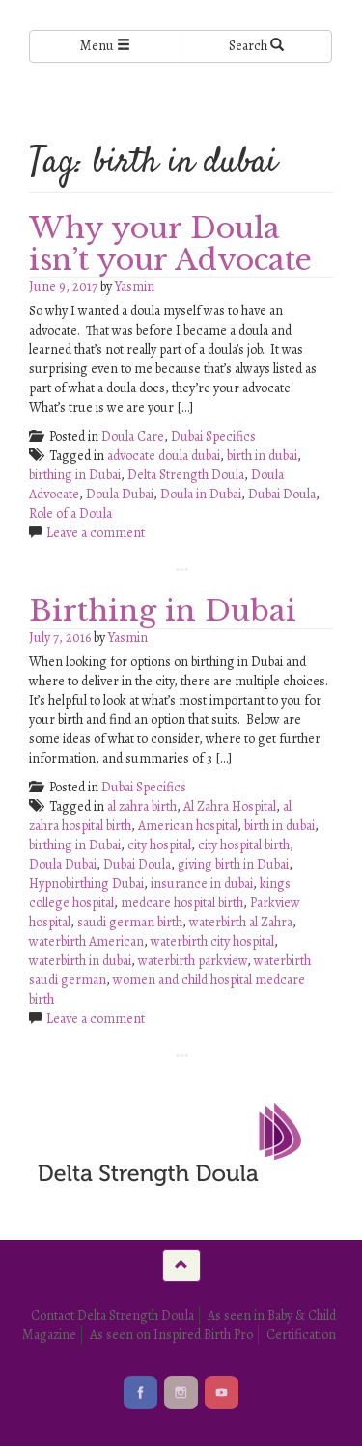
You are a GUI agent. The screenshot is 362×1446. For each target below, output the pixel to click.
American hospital (187, 826)
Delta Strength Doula (185, 475)
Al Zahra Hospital (229, 806)
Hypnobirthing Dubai (86, 883)
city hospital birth (244, 845)
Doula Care (132, 436)
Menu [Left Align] (105, 46)
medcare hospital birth (182, 903)
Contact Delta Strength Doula (112, 1315)
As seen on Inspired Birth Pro (171, 1335)
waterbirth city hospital (212, 941)
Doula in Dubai (200, 494)
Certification (301, 1335)
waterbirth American (86, 941)
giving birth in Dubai (233, 864)
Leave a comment (95, 532)
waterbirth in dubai (80, 960)
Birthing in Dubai (162, 611)
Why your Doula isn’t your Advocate (170, 244)
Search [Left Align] (256, 46)
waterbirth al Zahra (240, 922)
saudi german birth (129, 922)
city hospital (159, 845)
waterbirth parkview (192, 960)
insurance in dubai (202, 883)
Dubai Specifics (213, 436)
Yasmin (134, 287)
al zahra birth (142, 806)
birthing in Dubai (75, 475)
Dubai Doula (282, 494)
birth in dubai (262, 455)
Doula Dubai (119, 494)
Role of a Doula (70, 513)
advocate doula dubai (163, 455)
